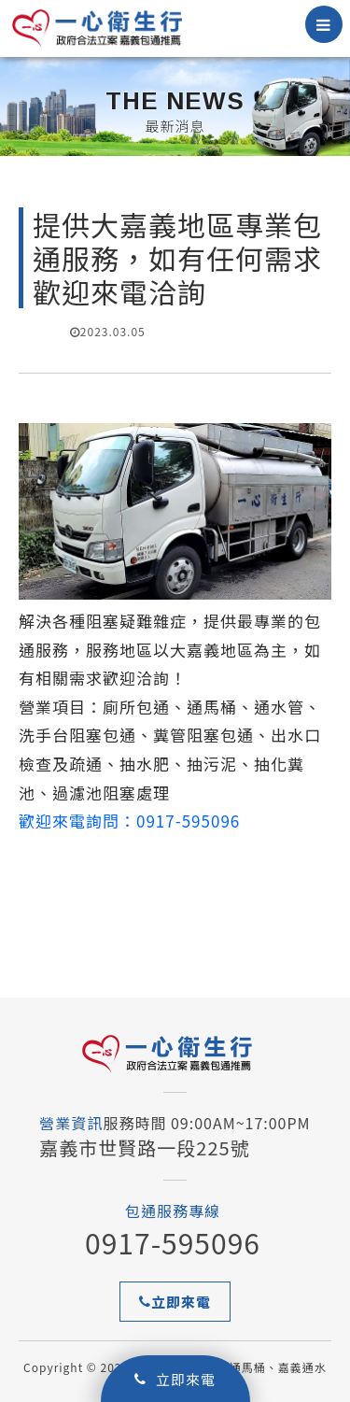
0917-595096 (172, 1242)
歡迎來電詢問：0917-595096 (129, 820)
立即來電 (175, 1379)
